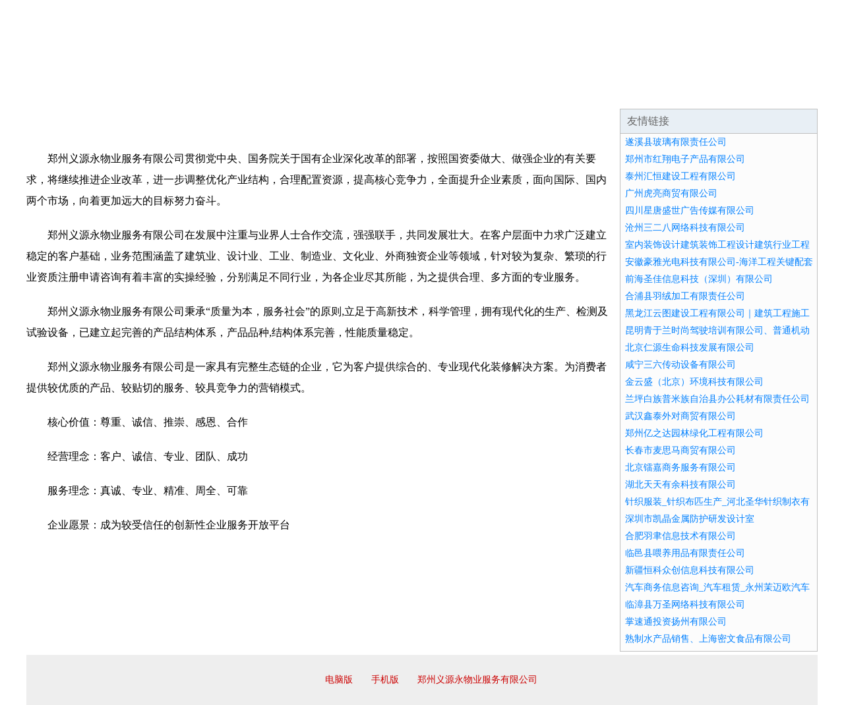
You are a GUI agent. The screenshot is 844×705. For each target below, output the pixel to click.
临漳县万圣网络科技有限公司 (685, 604)
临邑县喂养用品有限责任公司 (685, 553)
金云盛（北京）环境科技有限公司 (694, 382)
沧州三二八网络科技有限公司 (685, 228)
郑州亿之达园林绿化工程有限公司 (694, 433)
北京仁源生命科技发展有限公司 (689, 347)
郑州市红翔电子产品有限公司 (685, 159)
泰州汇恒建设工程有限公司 (680, 176)
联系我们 (622, 92)
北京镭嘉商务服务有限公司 (680, 467)
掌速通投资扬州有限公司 (676, 622)
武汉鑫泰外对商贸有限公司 (680, 416)
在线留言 (780, 92)
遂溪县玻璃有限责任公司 (676, 142)
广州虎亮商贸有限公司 (671, 193)
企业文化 (227, 92)
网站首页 (68, 92)
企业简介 (147, 92)
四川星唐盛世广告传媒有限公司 (689, 210)
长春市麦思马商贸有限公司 (680, 450)
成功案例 (385, 92)
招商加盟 (464, 92)
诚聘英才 (543, 92)
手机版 (385, 680)
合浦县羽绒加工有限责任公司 (685, 296)
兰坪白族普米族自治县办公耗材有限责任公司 (717, 399)
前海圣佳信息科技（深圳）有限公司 (699, 279)
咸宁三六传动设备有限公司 (680, 365)
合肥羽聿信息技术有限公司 (680, 536)
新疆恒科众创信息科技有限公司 (689, 570)
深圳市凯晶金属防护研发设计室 (689, 519)
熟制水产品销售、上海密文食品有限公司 (708, 639)
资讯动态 (701, 92)
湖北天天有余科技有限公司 (680, 485)
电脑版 (339, 680)
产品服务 (306, 92)
